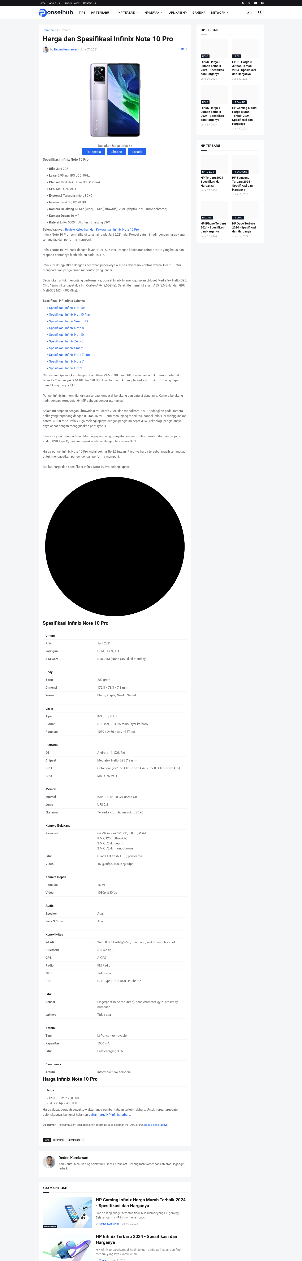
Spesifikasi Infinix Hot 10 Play (69, 314)
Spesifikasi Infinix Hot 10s (67, 308)
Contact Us (89, 3)
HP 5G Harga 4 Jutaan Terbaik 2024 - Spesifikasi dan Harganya (213, 113)
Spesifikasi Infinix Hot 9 (65, 368)
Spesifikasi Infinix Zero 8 (66, 341)
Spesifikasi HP (76, 1139)
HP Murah (152, 12)
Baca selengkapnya (156, 1124)
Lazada (137, 152)
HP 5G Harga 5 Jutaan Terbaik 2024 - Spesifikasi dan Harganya (213, 68)
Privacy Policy (71, 3)
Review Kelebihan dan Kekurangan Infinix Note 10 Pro (102, 229)
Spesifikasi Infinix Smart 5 (67, 348)
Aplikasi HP (178, 12)
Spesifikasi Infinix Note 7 (66, 361)
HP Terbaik (126, 12)
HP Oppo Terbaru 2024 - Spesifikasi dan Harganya (244, 227)
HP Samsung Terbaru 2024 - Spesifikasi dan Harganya (242, 183)
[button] (249, 13)
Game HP (199, 12)
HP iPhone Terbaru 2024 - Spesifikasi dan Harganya (213, 227)
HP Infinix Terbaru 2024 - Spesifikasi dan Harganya (136, 1239)
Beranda (48, 30)
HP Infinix (63, 30)
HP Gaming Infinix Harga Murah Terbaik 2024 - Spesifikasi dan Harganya (141, 1202)
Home (42, 3)
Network (218, 12)
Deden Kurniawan (73, 1157)
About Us (54, 3)
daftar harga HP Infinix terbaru (109, 1114)
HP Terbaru (100, 12)
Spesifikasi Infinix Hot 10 (66, 335)
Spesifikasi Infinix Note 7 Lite (69, 355)
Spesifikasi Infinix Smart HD (68, 321)
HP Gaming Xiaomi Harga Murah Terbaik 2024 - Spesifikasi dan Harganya (244, 115)
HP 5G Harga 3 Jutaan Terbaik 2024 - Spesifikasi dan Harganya (244, 68)
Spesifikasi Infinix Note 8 (66, 328)
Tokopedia (93, 152)
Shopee (116, 152)
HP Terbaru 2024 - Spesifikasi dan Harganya (213, 181)
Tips (82, 12)
